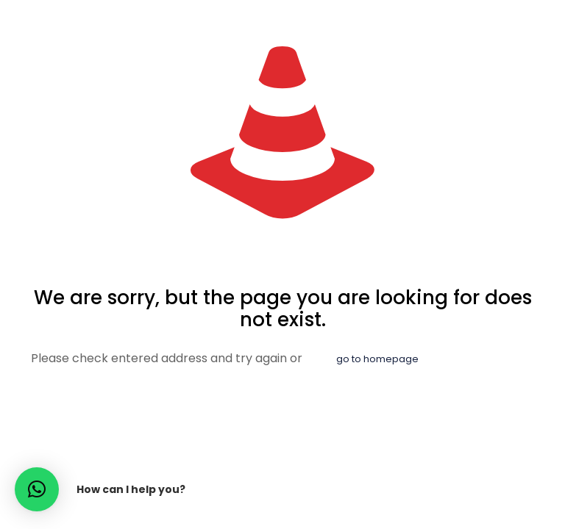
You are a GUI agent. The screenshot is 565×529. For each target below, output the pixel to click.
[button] (37, 489)
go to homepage (377, 359)
